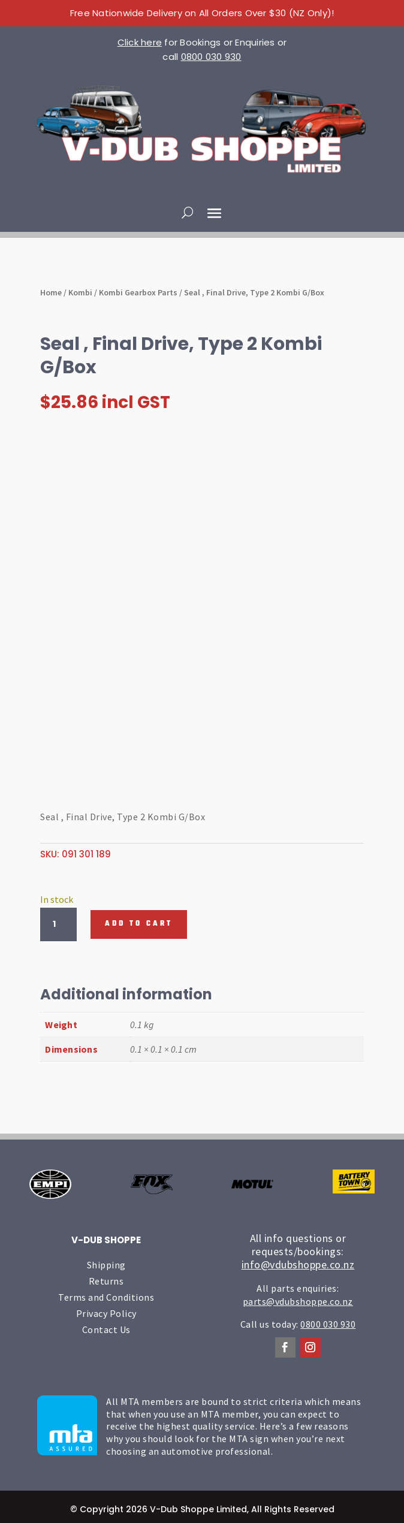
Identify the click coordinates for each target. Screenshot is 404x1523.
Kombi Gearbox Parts (138, 292)
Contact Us (106, 1329)
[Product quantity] (58, 924)
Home (51, 292)
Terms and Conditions (106, 1297)
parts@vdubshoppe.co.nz (298, 1301)
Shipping (106, 1265)
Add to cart (139, 924)
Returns (106, 1281)
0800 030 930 (211, 56)
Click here (139, 42)
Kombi (80, 292)
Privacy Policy (106, 1313)
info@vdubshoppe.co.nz (298, 1264)
